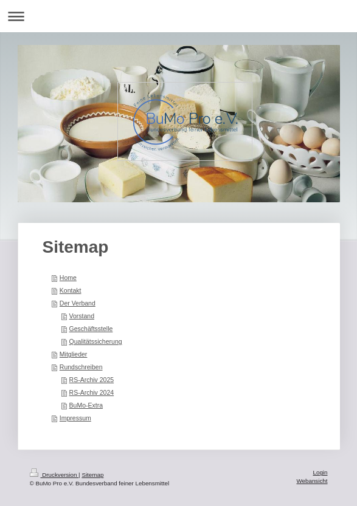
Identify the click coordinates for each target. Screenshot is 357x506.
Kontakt (70, 290)
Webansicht (311, 480)
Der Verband (77, 303)
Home (68, 277)
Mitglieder (74, 354)
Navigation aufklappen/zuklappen (178, 16)
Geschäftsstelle (91, 328)
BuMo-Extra (86, 405)
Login (320, 472)
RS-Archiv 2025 (91, 379)
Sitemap (92, 474)
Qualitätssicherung (95, 341)
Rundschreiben (81, 367)
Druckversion (54, 474)
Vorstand (81, 316)
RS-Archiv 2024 (91, 392)
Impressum (75, 418)
